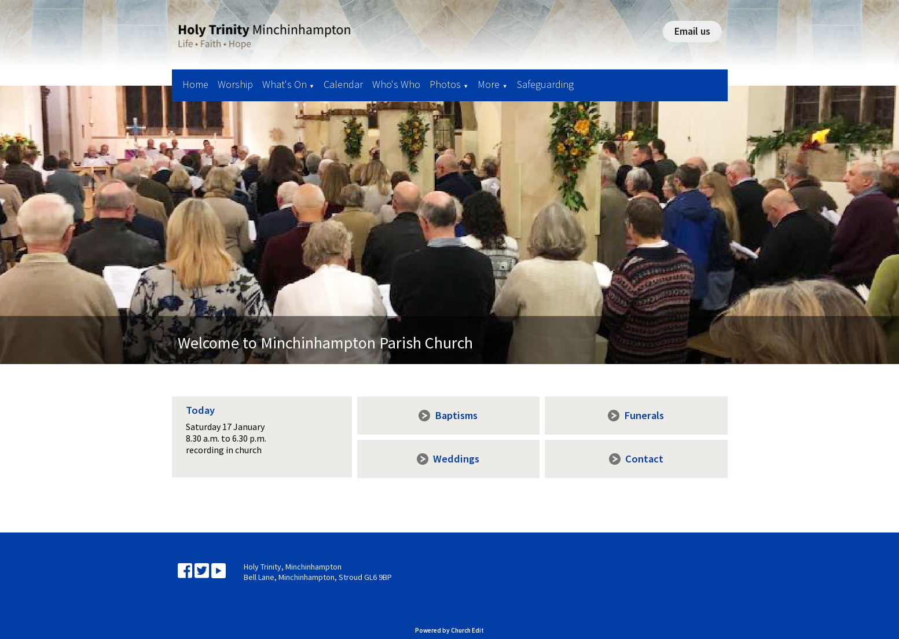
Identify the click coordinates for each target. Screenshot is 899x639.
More (489, 84)
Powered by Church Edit (449, 630)
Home (195, 84)
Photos (445, 84)
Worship (235, 84)
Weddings (456, 458)
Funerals (644, 415)
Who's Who (396, 84)
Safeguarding (545, 84)
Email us (692, 31)
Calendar (343, 84)
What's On (284, 84)
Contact (644, 458)
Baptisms (456, 415)
